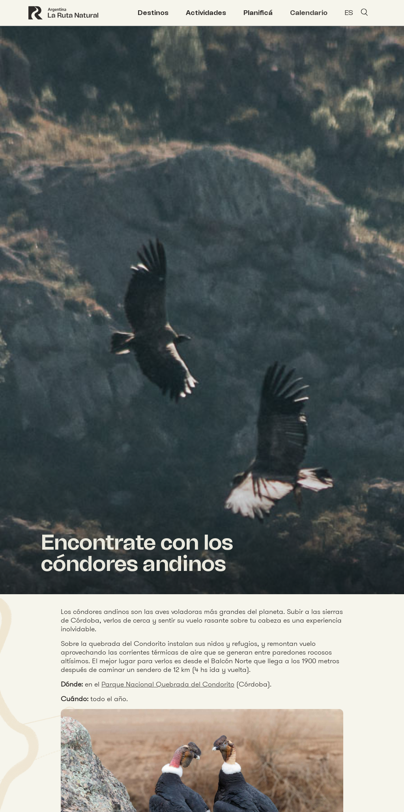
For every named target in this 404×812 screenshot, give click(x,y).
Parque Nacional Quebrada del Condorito (167, 684)
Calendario (308, 13)
